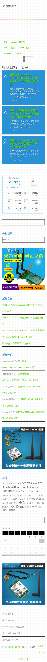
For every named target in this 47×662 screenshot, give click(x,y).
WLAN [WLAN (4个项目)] (41, 495)
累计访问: (7, 633)
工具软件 (17, 53)
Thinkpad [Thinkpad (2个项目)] (13, 496)
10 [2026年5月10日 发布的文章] (41, 541)
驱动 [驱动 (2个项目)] (39, 507)
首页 (5, 42)
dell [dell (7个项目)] (29, 486)
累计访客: (7, 639)
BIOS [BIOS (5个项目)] (40, 483)
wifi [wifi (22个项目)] (30, 495)
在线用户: (7, 614)
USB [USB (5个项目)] (25, 495)
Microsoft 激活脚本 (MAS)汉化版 (17, 336)
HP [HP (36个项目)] (5, 491)
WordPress (27, 647)
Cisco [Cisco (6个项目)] (19, 487)
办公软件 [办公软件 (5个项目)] (21, 499)
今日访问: (7, 620)
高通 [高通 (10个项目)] (5, 509)
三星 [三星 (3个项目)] (4, 499)
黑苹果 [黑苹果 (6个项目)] (12, 510)
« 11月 (4, 555)
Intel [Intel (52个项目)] (11, 490)
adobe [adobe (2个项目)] (14, 483)
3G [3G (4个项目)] (4, 483)
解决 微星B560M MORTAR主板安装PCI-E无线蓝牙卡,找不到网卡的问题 (24, 143)
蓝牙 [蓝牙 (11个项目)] (34, 506)
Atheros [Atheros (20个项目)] (27, 483)
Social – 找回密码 (18, 42)
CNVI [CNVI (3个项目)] (24, 487)
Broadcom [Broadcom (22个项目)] (9, 486)
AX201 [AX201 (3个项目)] (35, 483)
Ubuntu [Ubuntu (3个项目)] (19, 496)
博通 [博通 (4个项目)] (33, 499)
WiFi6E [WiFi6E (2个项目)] (35, 496)
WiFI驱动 (7, 53)
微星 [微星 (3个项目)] (10, 503)
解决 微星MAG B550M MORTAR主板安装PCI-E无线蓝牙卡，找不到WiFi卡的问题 (24, 79)
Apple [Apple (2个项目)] (19, 483)
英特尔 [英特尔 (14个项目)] (20, 506)
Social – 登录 (23, 48)
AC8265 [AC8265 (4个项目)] (9, 483)
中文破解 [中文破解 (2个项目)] (14, 499)
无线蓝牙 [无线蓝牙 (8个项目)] (31, 503)
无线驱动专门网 (14, 647)
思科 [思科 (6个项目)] (16, 503)
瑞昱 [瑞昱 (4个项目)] (39, 503)
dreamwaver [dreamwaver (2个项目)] (35, 487)
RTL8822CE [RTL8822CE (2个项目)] (6, 496)
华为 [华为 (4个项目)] (28, 499)
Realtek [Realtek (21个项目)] (33, 491)
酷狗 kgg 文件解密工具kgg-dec (16, 343)
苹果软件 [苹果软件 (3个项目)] (28, 507)
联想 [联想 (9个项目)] (12, 506)
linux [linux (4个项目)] (18, 491)
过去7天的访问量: (10, 626)
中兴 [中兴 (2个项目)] (8, 499)
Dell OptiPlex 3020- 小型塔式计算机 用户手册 (23, 330)
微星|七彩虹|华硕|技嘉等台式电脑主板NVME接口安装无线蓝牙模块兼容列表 (24, 113)
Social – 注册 (9, 48)
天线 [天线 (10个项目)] (38, 498)
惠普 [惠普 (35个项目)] (22, 502)
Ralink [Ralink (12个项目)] (24, 491)
